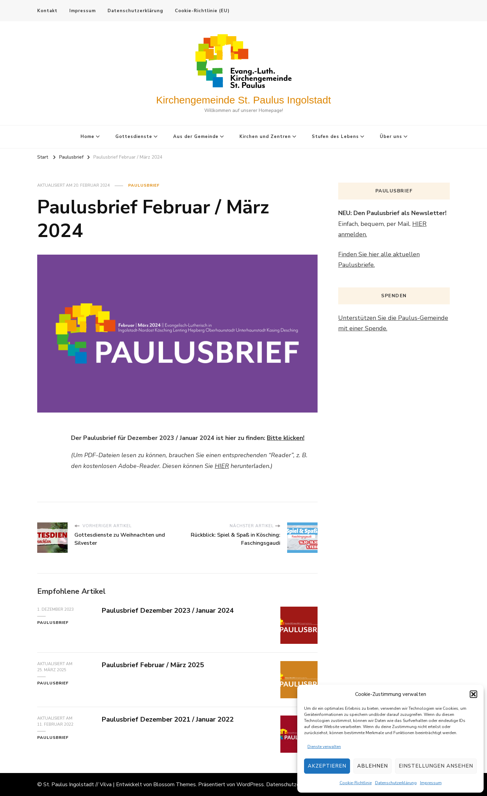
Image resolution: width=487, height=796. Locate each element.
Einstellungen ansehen (436, 766)
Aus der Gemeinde (195, 137)
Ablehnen (372, 766)
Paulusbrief (144, 185)
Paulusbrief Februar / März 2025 (152, 665)
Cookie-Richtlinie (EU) (202, 11)
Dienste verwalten (324, 746)
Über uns (391, 137)
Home (87, 137)
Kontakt (47, 11)
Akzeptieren (327, 766)
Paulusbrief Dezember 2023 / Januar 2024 (167, 610)
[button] (473, 694)
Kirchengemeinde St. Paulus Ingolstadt (243, 100)
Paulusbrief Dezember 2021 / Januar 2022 (167, 719)
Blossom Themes (174, 784)
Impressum (431, 783)
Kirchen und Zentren (265, 137)
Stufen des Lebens (335, 137)
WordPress (250, 784)
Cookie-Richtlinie (356, 783)
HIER (222, 466)
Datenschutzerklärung (396, 783)
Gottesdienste (133, 137)
